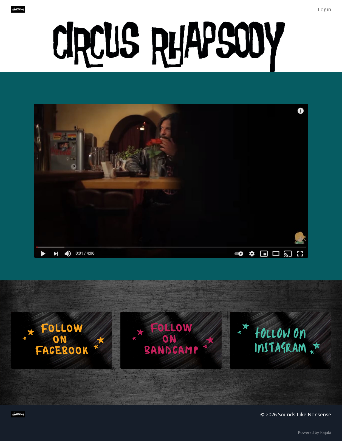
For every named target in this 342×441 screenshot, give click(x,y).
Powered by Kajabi (314, 432)
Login (324, 9)
